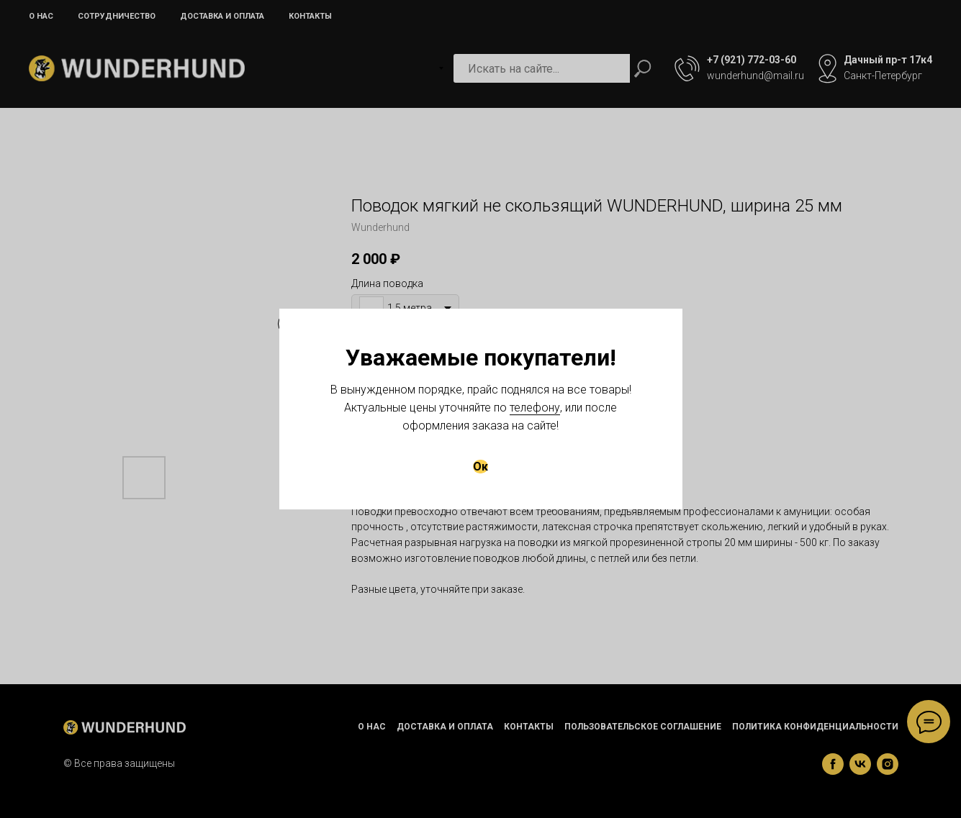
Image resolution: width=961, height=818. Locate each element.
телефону (535, 407)
